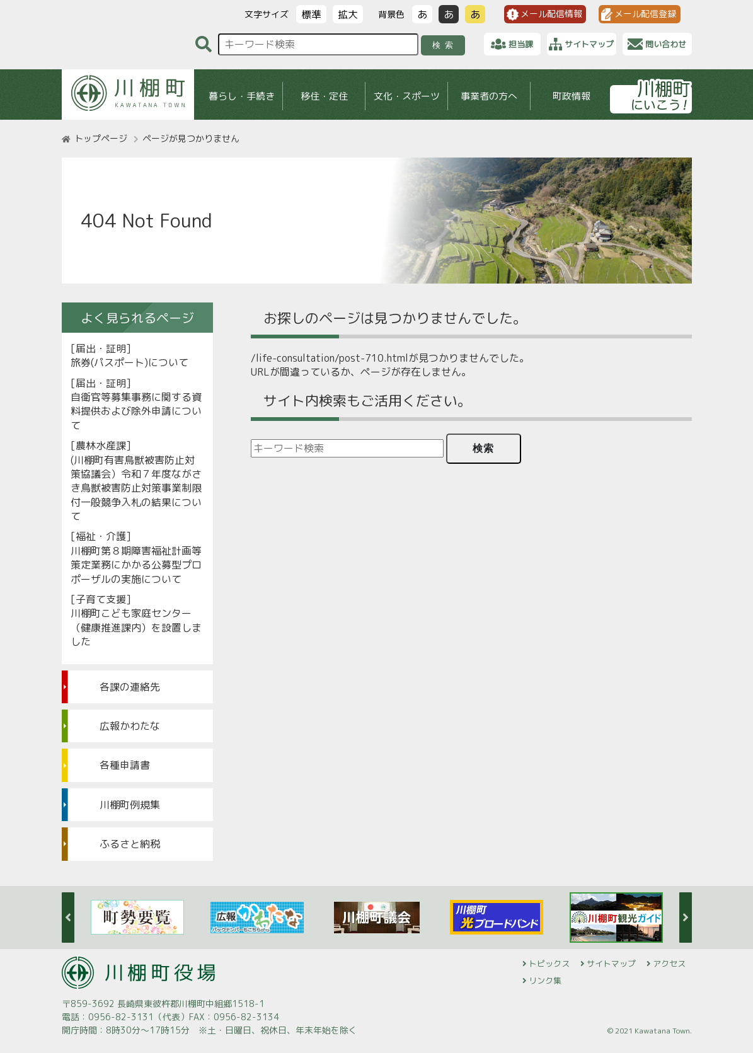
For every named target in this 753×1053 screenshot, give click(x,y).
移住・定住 (323, 96)
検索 (444, 45)
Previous (68, 917)
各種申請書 (125, 765)
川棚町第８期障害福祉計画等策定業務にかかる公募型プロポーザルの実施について (136, 565)
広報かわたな (130, 726)
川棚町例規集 (130, 805)
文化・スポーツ (406, 96)
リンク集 (545, 980)
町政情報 (571, 96)
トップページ (100, 138)
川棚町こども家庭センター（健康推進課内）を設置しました (136, 627)
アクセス (669, 963)
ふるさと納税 (130, 844)
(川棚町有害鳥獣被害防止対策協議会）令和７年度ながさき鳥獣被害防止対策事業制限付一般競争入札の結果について (136, 488)
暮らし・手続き (241, 96)
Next (685, 917)
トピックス (549, 963)
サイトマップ (611, 963)
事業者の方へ (489, 96)
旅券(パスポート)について (129, 362)
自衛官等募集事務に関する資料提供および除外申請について (136, 411)
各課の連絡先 (130, 687)
